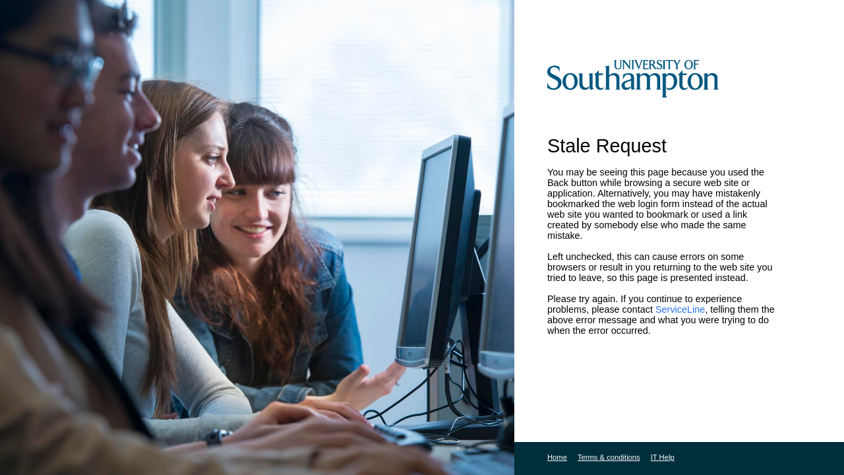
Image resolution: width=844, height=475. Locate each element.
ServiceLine (680, 309)
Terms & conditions (609, 457)
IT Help (663, 457)
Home (557, 457)
